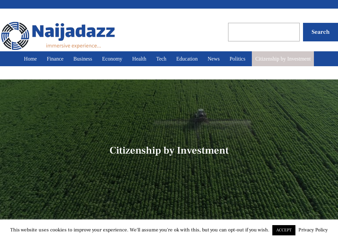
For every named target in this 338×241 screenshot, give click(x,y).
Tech (161, 59)
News (214, 59)
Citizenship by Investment (283, 59)
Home (30, 59)
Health (139, 59)
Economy (112, 59)
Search (321, 32)
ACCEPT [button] (283, 230)
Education (187, 59)
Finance (55, 59)
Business (82, 59)
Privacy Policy (313, 230)
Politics (237, 59)
